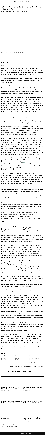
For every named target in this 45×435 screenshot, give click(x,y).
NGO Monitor (32, 212)
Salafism (35, 366)
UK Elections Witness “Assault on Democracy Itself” (9, 417)
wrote (21, 245)
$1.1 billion (31, 315)
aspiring (38, 317)
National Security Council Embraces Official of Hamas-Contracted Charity (10, 388)
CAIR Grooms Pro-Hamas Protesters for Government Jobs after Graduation (32, 388)
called (36, 249)
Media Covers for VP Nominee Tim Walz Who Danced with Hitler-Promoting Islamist (32, 403)
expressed (14, 187)
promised (14, 295)
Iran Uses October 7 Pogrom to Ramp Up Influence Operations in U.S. (34, 357)
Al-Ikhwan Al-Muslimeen (18, 366)
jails (38, 130)
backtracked (22, 239)
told (27, 142)
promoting (24, 121)
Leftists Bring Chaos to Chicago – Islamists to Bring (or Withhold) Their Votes (32, 418)
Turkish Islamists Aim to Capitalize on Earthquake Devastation (7, 357)
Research (3, 11)
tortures (13, 132)
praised (10, 126)
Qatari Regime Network (28, 366)
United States (40, 366)
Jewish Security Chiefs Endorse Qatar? (20, 356)
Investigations (8, 11)
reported (18, 249)
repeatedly (31, 249)
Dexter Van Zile (7, 62)
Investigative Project (9, 214)
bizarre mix (14, 70)
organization (10, 317)
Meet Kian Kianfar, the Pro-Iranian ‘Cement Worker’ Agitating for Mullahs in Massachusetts (11, 403)
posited (23, 162)
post (27, 253)
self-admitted (15, 247)
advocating (24, 123)
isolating (38, 121)
